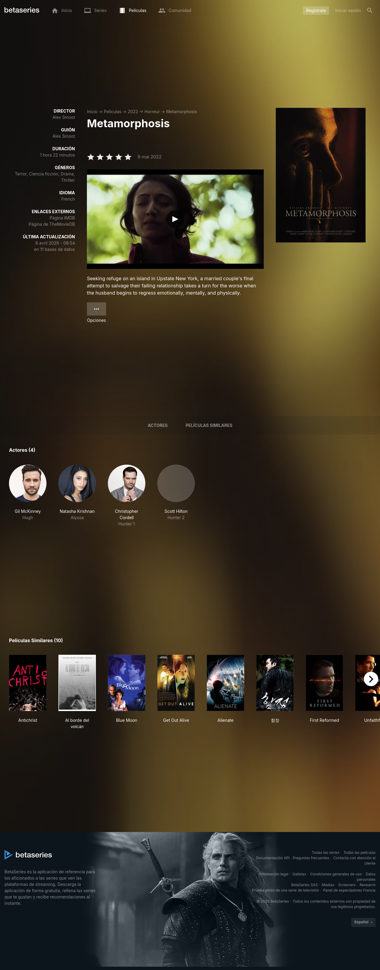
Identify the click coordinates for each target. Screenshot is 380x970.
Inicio (92, 111)
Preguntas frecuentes (311, 858)
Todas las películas (359, 852)
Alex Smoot (63, 117)
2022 (133, 111)
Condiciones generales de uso (336, 874)
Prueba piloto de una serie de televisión (285, 890)
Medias (328, 885)
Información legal (273, 874)
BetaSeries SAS (304, 885)
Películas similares (209, 425)
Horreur (152, 111)
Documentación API (273, 858)
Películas (112, 111)
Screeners (347, 885)
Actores (158, 425)
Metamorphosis (181, 111)
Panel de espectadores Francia (349, 890)
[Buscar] (370, 10)
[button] (27, 496)
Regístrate (316, 10)
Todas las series (325, 852)
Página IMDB (62, 217)
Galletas (299, 874)
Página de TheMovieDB (52, 224)
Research (368, 885)
